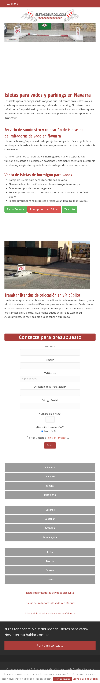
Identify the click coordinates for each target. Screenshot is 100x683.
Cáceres (50, 509)
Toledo (50, 579)
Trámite (69, 209)
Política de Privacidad (57, 437)
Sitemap (87, 669)
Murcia (50, 561)
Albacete (50, 467)
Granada (50, 528)
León (50, 552)
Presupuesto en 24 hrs (44, 209)
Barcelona (50, 494)
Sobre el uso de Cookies (68, 669)
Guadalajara (50, 537)
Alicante (50, 476)
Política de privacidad (42, 669)
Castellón (50, 518)
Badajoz (50, 485)
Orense (50, 570)
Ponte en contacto (50, 645)
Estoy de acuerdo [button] (62, 678)
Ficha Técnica (15, 209)
